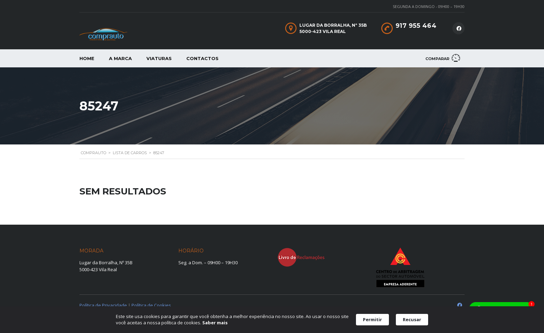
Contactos (202, 58)
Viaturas (159, 58)
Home (86, 58)
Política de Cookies (151, 305)
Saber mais (215, 322)
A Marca (120, 58)
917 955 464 (416, 26)
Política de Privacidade (103, 305)
